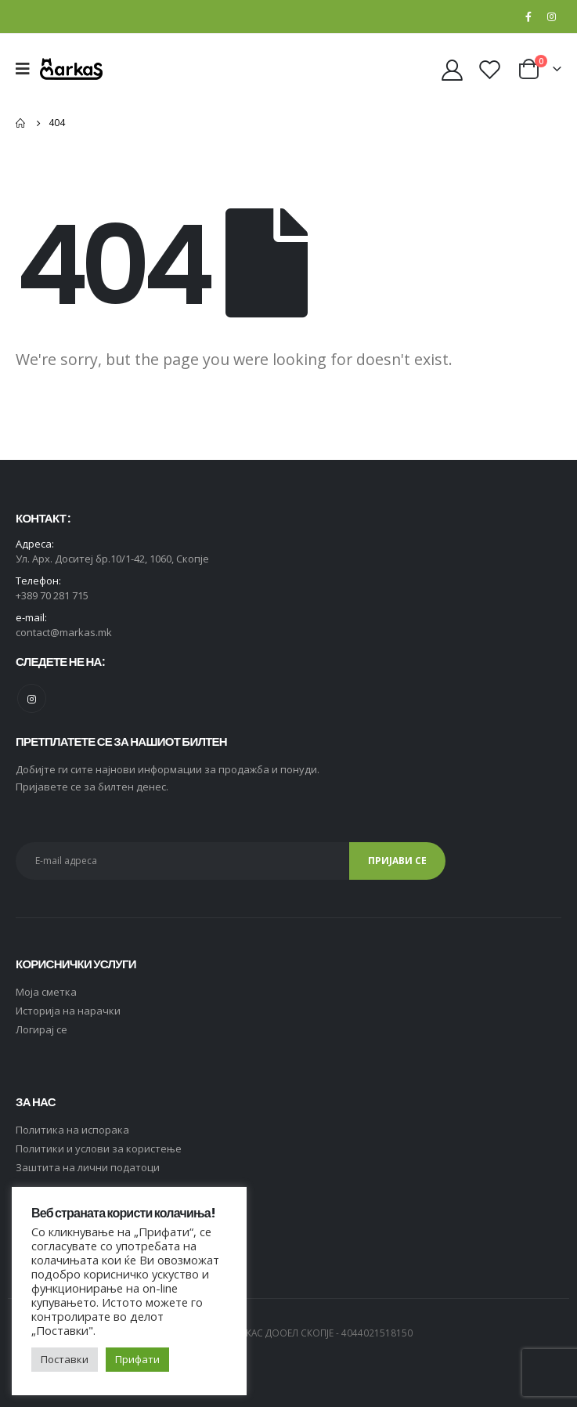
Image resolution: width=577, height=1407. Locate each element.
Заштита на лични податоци (88, 1167)
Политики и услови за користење (99, 1148)
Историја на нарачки (68, 1011)
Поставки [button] (64, 1359)
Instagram (31, 698)
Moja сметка (46, 992)
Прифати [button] (137, 1359)
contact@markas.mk (64, 632)
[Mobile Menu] (28, 69)
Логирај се (41, 1029)
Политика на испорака (72, 1130)
